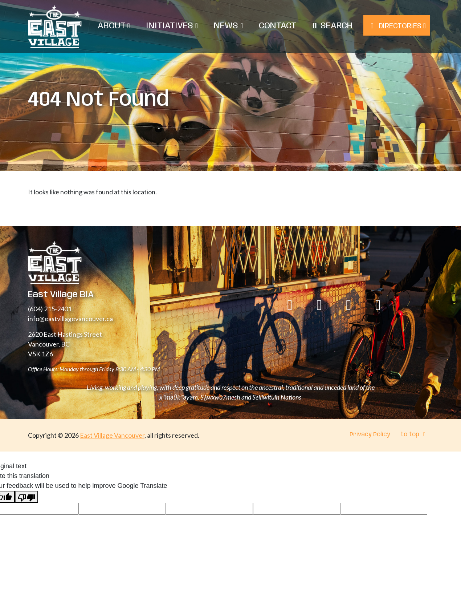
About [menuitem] (114, 26)
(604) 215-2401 (50, 309)
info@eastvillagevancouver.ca (70, 319)
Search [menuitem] (336, 26)
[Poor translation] (26, 497)
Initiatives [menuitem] (172, 26)
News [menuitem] (228, 26)
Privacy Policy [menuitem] (370, 435)
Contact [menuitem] (277, 26)
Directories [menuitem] (397, 26)
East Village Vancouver (112, 435)
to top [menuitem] (414, 435)
